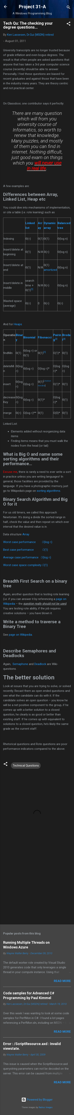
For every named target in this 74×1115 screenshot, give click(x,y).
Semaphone (20, 664)
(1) (45, 549)
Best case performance (18, 549)
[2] (56, 339)
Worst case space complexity (22, 565)
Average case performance (20, 557)
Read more (62, 981)
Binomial (29, 337)
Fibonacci (45, 337)
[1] (32, 289)
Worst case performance (19, 542)
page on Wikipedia (20, 634)
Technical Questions (26, 765)
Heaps (18, 324)
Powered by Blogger (37, 1099)
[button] (68, 24)
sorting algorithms (48, 491)
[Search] (68, 8)
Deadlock (40, 664)
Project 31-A (32, 6)
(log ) (47, 542)
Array (25, 534)
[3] (64, 339)
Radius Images (46, 1107)
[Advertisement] (37, 890)
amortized (50, 270)
